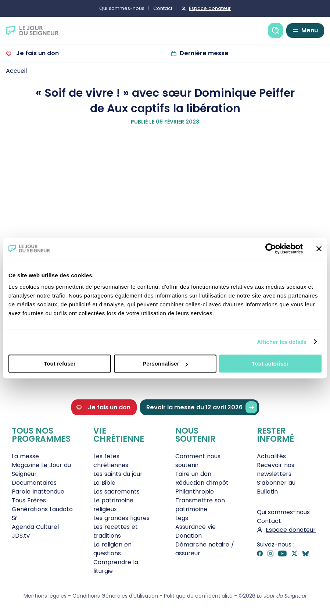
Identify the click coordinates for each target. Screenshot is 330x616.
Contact (162, 8)
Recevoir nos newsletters (275, 469)
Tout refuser (59, 363)
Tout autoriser (270, 363)
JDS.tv (21, 535)
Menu (309, 30)
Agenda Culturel (35, 527)
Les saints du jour (118, 474)
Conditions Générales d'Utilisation (115, 595)
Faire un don (193, 474)
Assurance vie (195, 527)
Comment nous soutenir (197, 460)
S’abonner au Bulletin (276, 487)
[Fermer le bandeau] (319, 248)
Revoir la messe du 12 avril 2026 (201, 407)
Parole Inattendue (38, 491)
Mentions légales (45, 595)
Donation (188, 535)
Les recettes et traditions (115, 531)
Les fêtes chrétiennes (110, 460)
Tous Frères (29, 500)
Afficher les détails (281, 342)
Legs (181, 518)
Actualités (271, 456)
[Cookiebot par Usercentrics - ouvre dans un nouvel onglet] (270, 248)
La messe (25, 456)
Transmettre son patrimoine (200, 504)
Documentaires (34, 482)
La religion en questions (112, 549)
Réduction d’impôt (202, 482)
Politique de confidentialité (198, 595)
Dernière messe (204, 53)
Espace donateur (210, 8)
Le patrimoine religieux (113, 504)
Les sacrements (116, 491)
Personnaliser (165, 363)
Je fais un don (37, 53)
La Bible (104, 482)
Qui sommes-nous (121, 8)
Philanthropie (194, 491)
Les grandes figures (121, 518)
